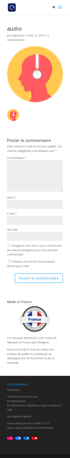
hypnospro (18, 35)
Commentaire (16, 158)
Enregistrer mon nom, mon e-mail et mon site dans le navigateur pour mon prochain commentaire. (34, 250)
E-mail (12, 213)
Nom (11, 197)
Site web (12, 229)
